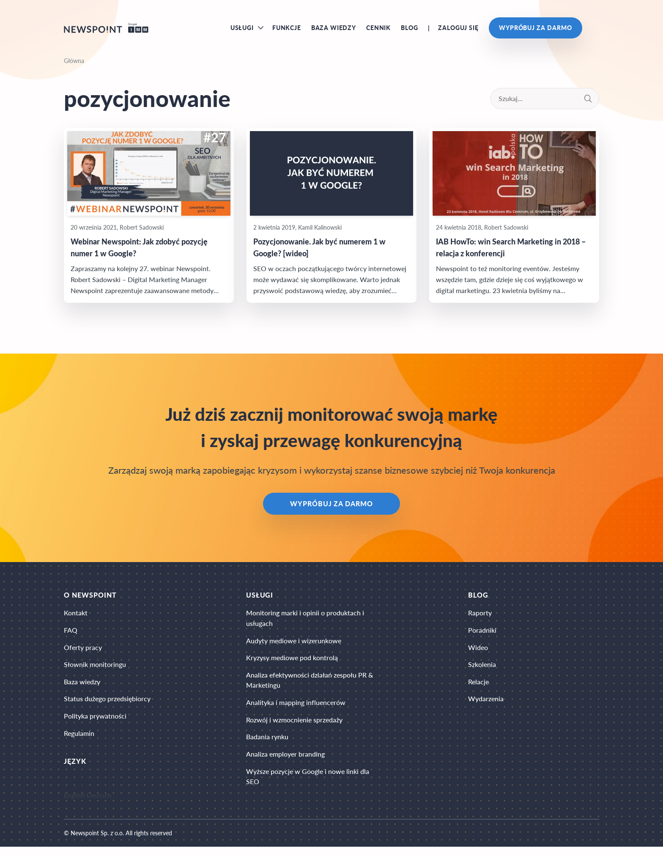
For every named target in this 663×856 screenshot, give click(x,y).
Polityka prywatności (95, 724)
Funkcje (286, 29)
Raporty (480, 618)
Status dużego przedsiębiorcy (107, 706)
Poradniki (482, 635)
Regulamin (79, 742)
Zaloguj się (458, 29)
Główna (74, 64)
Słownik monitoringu (95, 671)
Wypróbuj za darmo (535, 29)
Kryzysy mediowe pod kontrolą (292, 664)
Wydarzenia (486, 706)
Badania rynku (267, 746)
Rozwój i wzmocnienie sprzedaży (294, 728)
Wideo (478, 653)
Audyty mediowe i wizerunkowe (293, 646)
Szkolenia (482, 671)
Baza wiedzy (333, 29)
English (74, 804)
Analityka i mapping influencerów (295, 711)
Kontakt (76, 618)
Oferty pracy (83, 653)
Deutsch (99, 804)
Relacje (478, 689)
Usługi (242, 29)
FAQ (70, 635)
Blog (409, 29)
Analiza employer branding (285, 764)
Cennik (378, 29)
